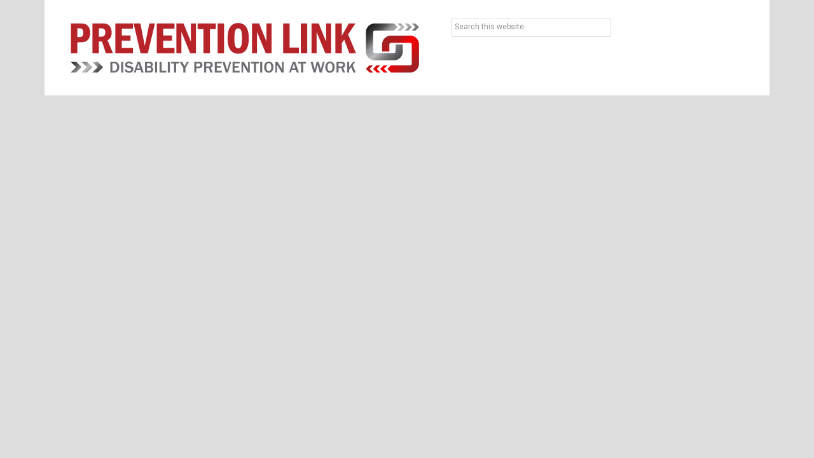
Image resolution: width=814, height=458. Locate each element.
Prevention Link (245, 47)
